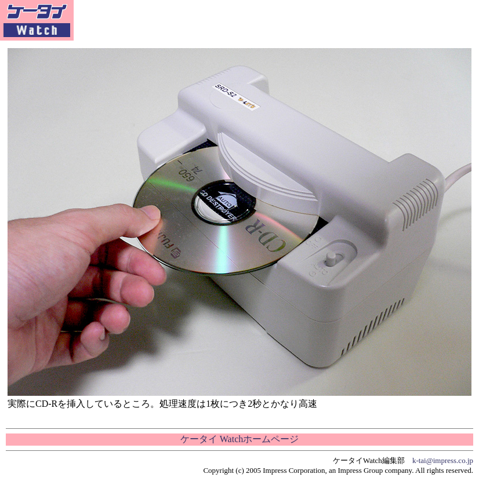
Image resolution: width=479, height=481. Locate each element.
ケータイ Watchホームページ (239, 439)
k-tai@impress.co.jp (442, 460)
